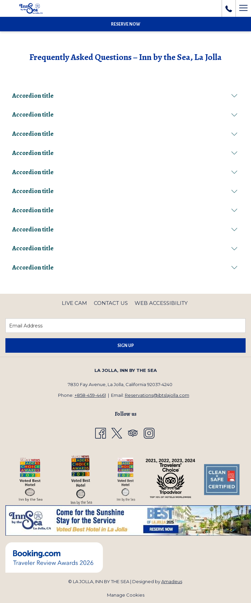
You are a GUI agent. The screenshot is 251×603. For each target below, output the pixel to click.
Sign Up (125, 345)
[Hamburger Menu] (243, 8)
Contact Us (111, 303)
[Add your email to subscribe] (125, 325)
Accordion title (125, 95)
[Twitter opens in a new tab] (116, 432)
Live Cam (74, 303)
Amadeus (171, 581)
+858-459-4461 (90, 395)
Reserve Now (125, 24)
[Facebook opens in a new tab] (100, 432)
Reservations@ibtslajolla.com (157, 395)
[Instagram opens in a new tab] (149, 432)
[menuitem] (74, 303)
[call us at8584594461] (228, 8)
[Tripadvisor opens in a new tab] (133, 432)
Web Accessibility (161, 303)
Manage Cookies (125, 595)
